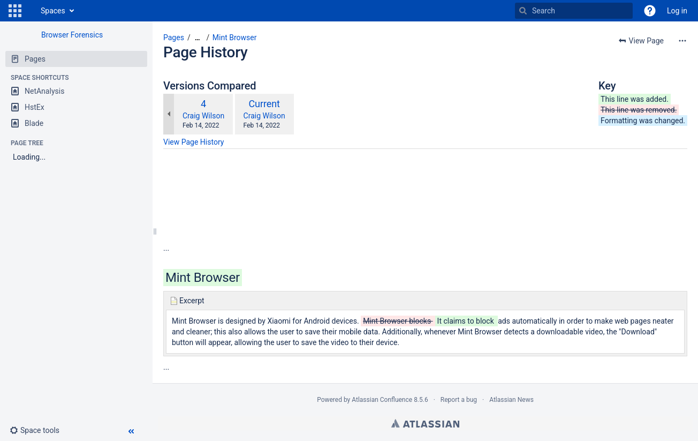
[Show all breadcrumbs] (197, 37)
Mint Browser (235, 37)
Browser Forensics (72, 35)
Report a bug (459, 399)
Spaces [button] (53, 10)
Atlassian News (511, 399)
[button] (15, 10)
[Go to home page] (30, 10)
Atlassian (425, 423)
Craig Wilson (203, 115)
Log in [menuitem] (677, 10)
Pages (173, 37)
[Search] (523, 10)
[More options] (682, 41)
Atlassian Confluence (382, 399)
